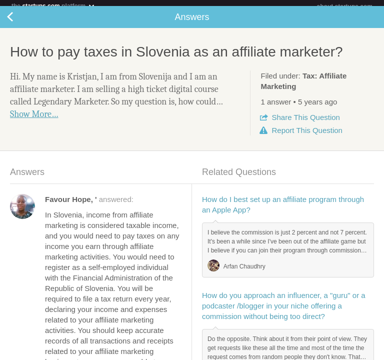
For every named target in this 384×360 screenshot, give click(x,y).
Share (306, 123)
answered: (89, 205)
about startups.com (344, 6)
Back (20, 23)
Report (307, 136)
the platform (54, 5)
